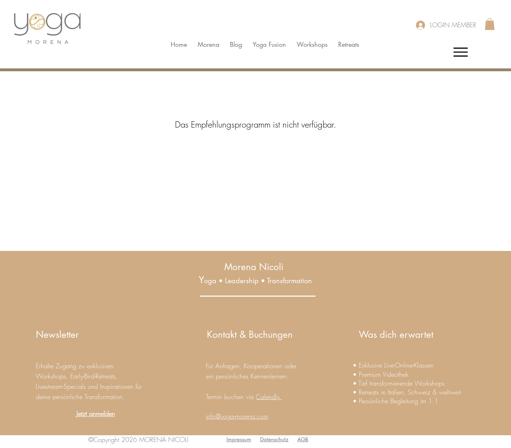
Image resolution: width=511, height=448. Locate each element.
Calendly (269, 396)
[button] (490, 24)
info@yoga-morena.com (237, 416)
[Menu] (460, 52)
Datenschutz (274, 439)
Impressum (238, 439)
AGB (302, 439)
